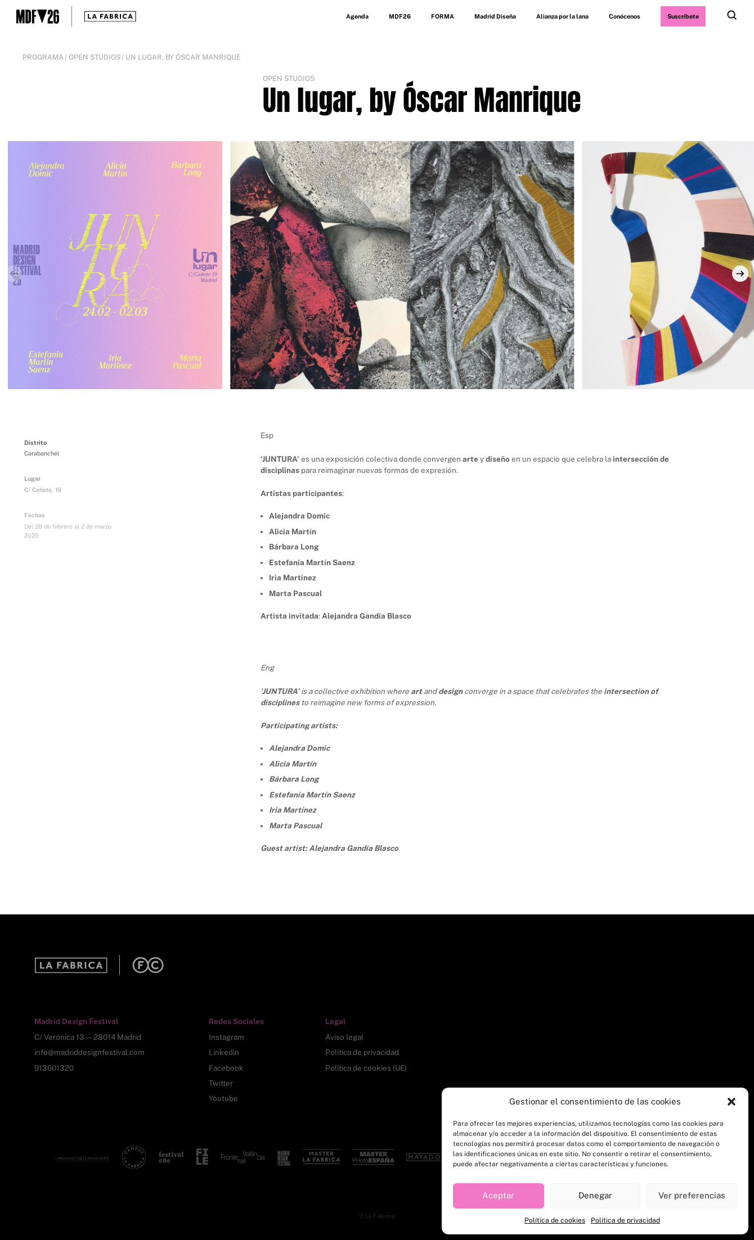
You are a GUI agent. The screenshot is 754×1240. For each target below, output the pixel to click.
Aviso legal (344, 1036)
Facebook (226, 1067)
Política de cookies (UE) (366, 1067)
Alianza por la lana (562, 16)
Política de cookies (554, 1220)
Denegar (595, 1195)
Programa (43, 57)
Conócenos (624, 16)
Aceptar (498, 1195)
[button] (731, 1101)
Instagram (226, 1036)
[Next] (740, 273)
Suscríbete (683, 16)
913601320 (54, 1067)
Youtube (223, 1098)
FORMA (442, 16)
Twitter (221, 1083)
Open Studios (94, 57)
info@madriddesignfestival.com (89, 1052)
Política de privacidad (625, 1220)
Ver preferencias (691, 1195)
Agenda (357, 16)
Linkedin (224, 1052)
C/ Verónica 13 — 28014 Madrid (87, 1036)
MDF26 (400, 16)
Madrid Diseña (495, 16)
